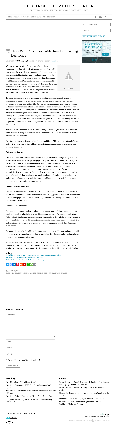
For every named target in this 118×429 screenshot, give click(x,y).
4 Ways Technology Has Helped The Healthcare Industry (25, 260)
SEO (87, 421)
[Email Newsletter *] (96, 24)
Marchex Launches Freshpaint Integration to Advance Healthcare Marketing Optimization (80, 403)
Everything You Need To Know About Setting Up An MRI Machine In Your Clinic (33, 255)
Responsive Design (75, 421)
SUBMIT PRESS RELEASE (93, 36)
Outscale (53, 61)
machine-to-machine (38, 273)
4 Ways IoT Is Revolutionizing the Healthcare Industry (24, 257)
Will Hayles (61, 273)
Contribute (36, 17)
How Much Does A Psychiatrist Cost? (21, 382)
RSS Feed (105, 17)
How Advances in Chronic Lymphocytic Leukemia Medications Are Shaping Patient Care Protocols (84, 383)
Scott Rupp (13, 271)
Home (9, 17)
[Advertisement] (43, 36)
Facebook (96, 17)
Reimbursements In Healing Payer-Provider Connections (81, 399)
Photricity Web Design (102, 421)
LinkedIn (100, 17)
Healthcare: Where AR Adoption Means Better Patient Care (29, 396)
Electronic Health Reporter (59, 6)
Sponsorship (49, 17)
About (16, 17)
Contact (25, 17)
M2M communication (19, 273)
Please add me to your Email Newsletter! (23, 360)
